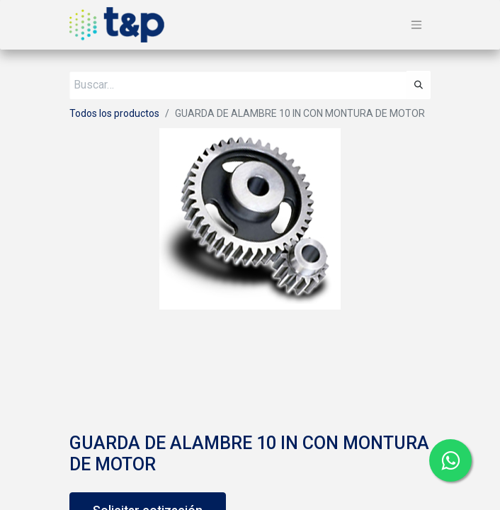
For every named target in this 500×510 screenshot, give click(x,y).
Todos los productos (114, 113)
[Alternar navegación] (416, 25)
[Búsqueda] (419, 85)
